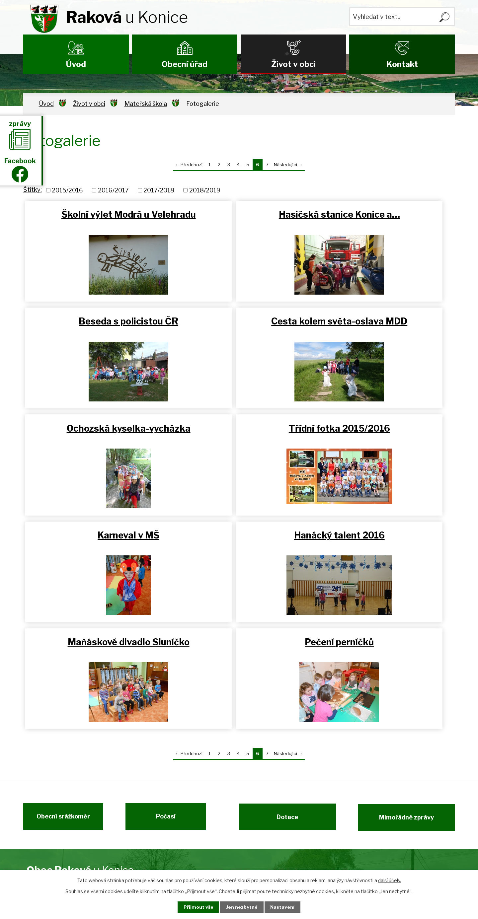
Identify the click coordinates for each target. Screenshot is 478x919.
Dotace (284, 717)
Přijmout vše (196, 907)
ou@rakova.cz (211, 846)
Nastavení (285, 907)
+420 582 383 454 (220, 804)
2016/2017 (113, 190)
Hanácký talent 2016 (239, 433)
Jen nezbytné (242, 907)
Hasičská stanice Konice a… (239, 214)
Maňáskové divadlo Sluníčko (383, 433)
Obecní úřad (184, 64)
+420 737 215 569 (219, 814)
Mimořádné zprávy (409, 717)
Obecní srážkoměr (60, 717)
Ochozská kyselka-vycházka (239, 324)
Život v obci (293, 64)
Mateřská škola (145, 103)
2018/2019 (204, 190)
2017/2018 (158, 190)
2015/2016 (67, 190)
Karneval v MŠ (95, 433)
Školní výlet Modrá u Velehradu (95, 220)
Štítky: (32, 189)
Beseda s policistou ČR (383, 214)
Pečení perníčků (95, 540)
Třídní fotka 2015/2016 (383, 324)
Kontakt (402, 64)
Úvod (76, 64)
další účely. (389, 880)
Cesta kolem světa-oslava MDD (95, 330)
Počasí (168, 717)
